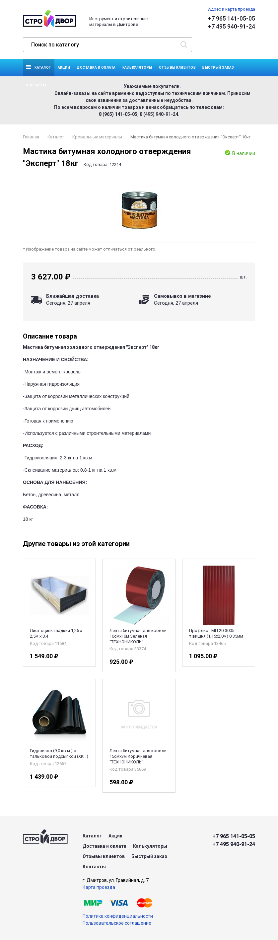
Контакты (36, 85)
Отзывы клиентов (177, 67)
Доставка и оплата (96, 67)
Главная (31, 136)
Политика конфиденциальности (118, 916)
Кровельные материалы (97, 136)
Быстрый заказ (218, 67)
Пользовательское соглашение (117, 923)
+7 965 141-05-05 (231, 18)
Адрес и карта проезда (231, 9)
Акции (64, 67)
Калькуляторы (137, 67)
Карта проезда (99, 887)
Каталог (43, 67)
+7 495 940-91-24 (231, 26)
